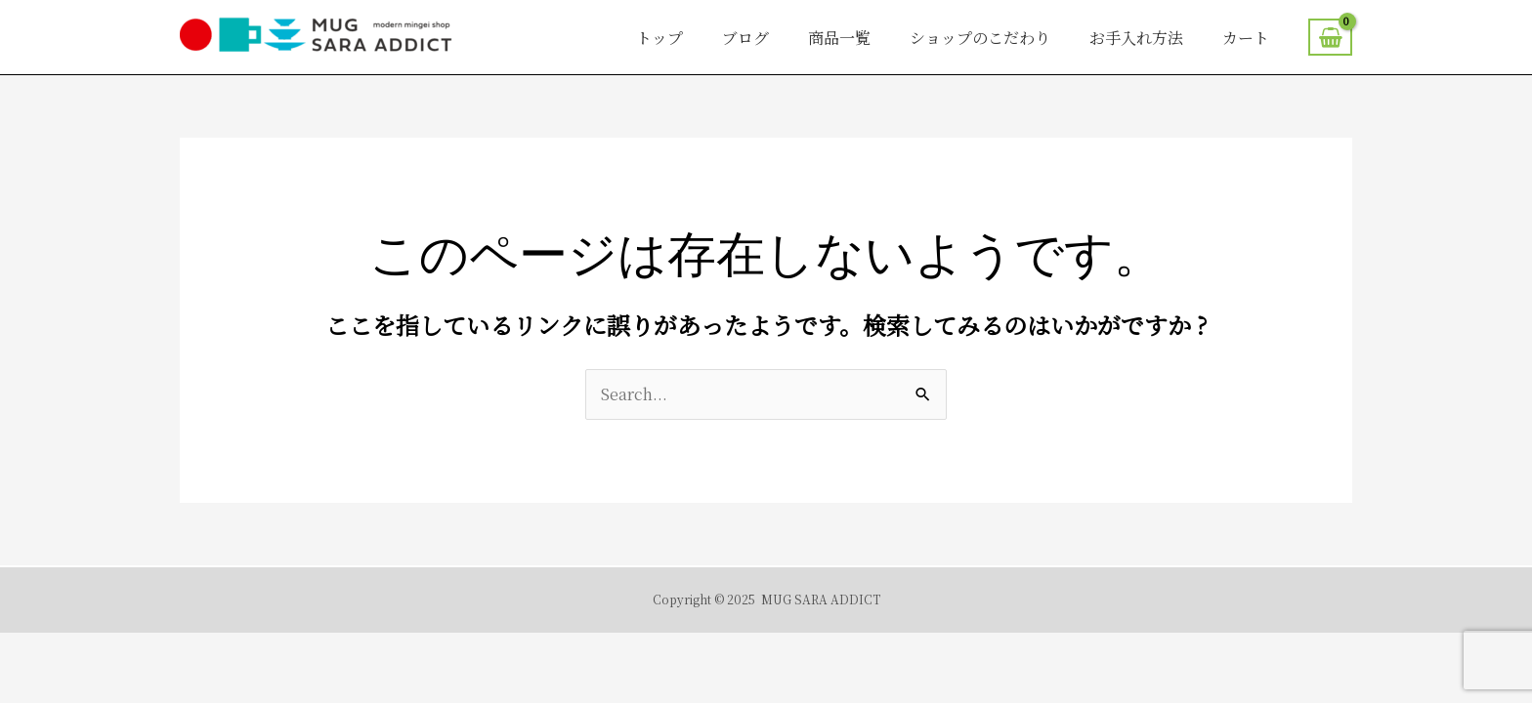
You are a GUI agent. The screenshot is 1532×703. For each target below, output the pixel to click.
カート (1245, 37)
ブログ (745, 37)
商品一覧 (839, 37)
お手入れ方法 (1136, 37)
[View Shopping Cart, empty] (1330, 37)
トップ (659, 37)
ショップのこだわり (980, 37)
